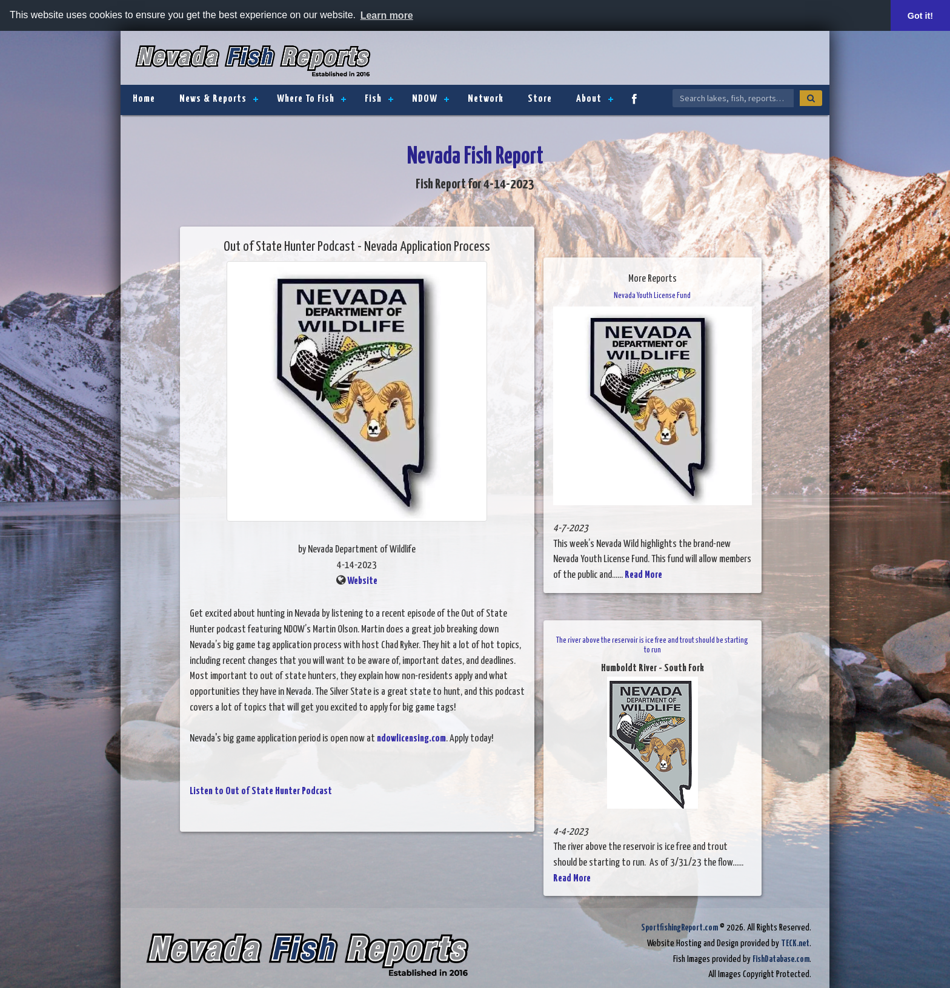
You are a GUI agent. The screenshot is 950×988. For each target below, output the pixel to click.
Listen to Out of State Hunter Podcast (261, 791)
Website (362, 581)
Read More (643, 575)
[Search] (811, 98)
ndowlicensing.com (411, 739)
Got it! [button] (920, 16)
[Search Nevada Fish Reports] (733, 98)
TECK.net (795, 943)
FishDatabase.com (780, 959)
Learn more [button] (386, 15)
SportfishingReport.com (679, 927)
